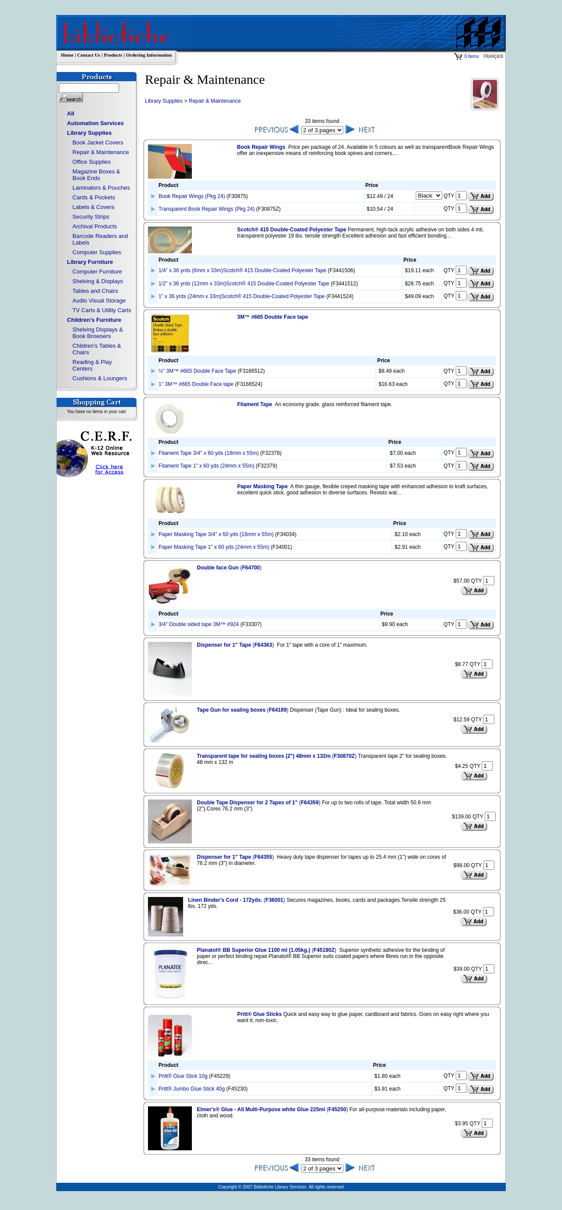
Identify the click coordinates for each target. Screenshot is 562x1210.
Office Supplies (91, 161)
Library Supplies (89, 133)
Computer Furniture (97, 271)
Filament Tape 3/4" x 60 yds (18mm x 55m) (209, 453)
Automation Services (95, 123)
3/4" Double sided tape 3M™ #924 (199, 624)
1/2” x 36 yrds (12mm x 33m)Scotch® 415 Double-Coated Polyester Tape (244, 284)
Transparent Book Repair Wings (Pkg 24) (207, 209)
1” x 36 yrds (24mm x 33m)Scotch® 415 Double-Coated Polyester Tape (242, 296)
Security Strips (90, 216)
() (229, 568)
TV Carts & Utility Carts (101, 310)
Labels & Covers (93, 207)
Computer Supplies (96, 252)
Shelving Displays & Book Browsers (97, 332)
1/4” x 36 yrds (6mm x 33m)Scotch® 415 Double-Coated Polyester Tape (242, 270)
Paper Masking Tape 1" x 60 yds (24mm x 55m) (214, 547)
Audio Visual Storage (99, 300)
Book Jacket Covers (97, 142)
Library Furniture (90, 262)
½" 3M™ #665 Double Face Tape (197, 371)
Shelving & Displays (97, 281)
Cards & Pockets (93, 197)
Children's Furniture (94, 320)
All (71, 113)
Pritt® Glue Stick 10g (183, 1076)
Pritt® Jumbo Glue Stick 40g (192, 1089)
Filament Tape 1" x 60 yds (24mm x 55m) (206, 466)
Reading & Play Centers (92, 365)
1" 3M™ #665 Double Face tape (196, 384)
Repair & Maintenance (100, 152)
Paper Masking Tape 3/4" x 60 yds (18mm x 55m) (216, 534)
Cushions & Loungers (99, 378)
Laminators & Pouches (101, 187)
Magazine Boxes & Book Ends (96, 174)
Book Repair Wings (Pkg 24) (192, 196)
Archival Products (94, 226)
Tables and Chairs (95, 291)
